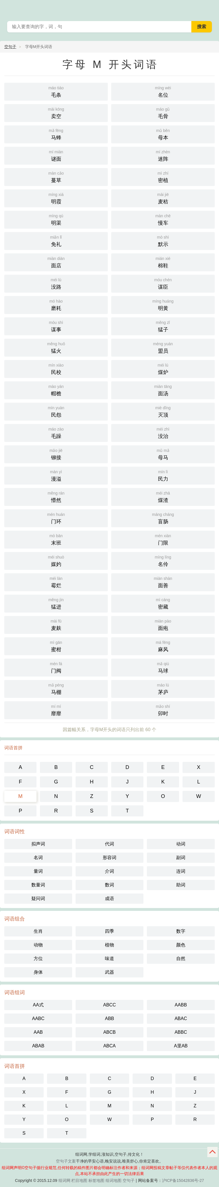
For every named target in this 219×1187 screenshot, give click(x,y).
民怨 (56, 411)
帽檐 (56, 389)
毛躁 (56, 432)
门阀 (56, 667)
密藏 (163, 603)
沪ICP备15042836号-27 (183, 1180)
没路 (56, 283)
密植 (163, 176)
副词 (180, 857)
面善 (163, 581)
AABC (38, 1018)
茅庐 (163, 688)
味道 (109, 958)
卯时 (163, 709)
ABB (109, 1018)
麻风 (163, 645)
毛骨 (163, 112)
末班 (56, 539)
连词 (180, 871)
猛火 (56, 347)
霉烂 (56, 581)
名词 (38, 857)
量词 (38, 871)
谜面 (56, 155)
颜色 (180, 944)
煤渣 (163, 496)
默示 (163, 240)
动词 (180, 843)
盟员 (163, 347)
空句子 (10, 47)
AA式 (38, 1004)
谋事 (56, 325)
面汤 (163, 389)
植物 (109, 944)
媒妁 (56, 560)
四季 (109, 931)
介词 (109, 871)
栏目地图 (79, 1180)
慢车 (163, 219)
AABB (181, 1004)
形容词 (109, 857)
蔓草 (56, 176)
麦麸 (56, 624)
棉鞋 (163, 261)
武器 (109, 972)
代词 (109, 843)
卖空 (56, 112)
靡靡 (56, 709)
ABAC (181, 1018)
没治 (163, 432)
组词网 (64, 1180)
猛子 (163, 325)
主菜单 (211, 8)
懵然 (56, 496)
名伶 (163, 560)
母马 (163, 453)
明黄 (163, 304)
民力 (163, 475)
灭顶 (163, 411)
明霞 (56, 197)
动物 (38, 944)
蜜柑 (56, 645)
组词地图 (113, 1180)
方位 (38, 958)
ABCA (109, 1045)
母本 (163, 133)
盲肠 (163, 517)
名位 (163, 91)
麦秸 (163, 197)
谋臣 (163, 283)
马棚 (56, 688)
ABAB (38, 1045)
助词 (180, 884)
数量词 (38, 884)
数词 (109, 884)
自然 (180, 958)
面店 (56, 261)
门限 (163, 539)
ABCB (109, 1032)
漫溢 (56, 475)
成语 (109, 898)
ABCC (109, 1004)
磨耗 (56, 304)
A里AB (181, 1045)
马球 (163, 667)
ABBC (181, 1032)
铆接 (56, 453)
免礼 (56, 240)
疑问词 (38, 898)
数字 (180, 931)
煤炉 (163, 368)
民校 (56, 368)
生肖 (38, 931)
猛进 (56, 603)
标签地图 (96, 1180)
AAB (38, 1032)
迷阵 (163, 155)
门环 (56, 517)
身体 (38, 972)
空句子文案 (66, 1161)
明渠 (56, 219)
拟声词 (38, 843)
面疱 (163, 624)
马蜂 (56, 133)
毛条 (56, 91)
